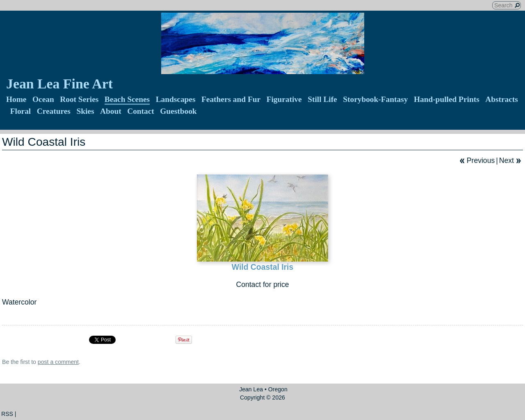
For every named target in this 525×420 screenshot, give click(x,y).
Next (506, 160)
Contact (140, 111)
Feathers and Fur (230, 99)
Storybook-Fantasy (375, 99)
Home (16, 99)
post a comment (58, 362)
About (110, 111)
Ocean (43, 99)
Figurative (284, 99)
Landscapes (176, 99)
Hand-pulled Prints (446, 99)
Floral (20, 111)
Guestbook (178, 111)
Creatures (54, 111)
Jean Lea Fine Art (59, 83)
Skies (85, 111)
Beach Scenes (127, 99)
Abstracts (501, 99)
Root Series (79, 99)
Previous (481, 160)
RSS (7, 414)
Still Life (322, 99)
